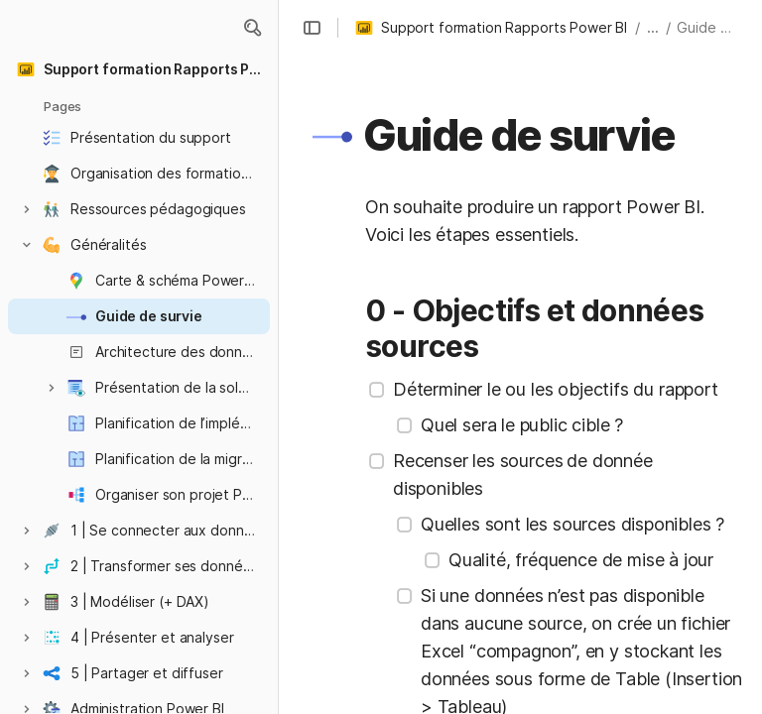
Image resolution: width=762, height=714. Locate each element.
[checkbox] (377, 390)
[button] (252, 28)
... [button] (653, 27)
